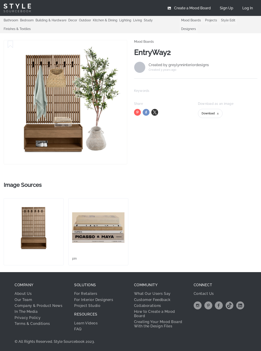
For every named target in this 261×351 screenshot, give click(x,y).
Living (137, 20)
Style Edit (228, 20)
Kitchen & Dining (105, 20)
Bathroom (11, 20)
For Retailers (85, 293)
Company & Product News (38, 305)
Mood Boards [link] (144, 41)
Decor (72, 20)
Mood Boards (191, 20)
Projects (211, 20)
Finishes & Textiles (17, 28)
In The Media (26, 311)
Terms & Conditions (32, 323)
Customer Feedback (152, 300)
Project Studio (87, 305)
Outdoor (85, 20)
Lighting (125, 20)
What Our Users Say (152, 293)
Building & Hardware (50, 20)
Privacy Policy (28, 318)
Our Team (23, 300)
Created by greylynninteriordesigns (179, 65)
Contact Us (204, 293)
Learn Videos (86, 323)
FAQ (78, 329)
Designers (188, 29)
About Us (23, 293)
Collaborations (147, 305)
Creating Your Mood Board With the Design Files (158, 324)
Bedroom (27, 20)
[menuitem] (247, 8)
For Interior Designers (93, 300)
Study (148, 20)
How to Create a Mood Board (154, 313)
